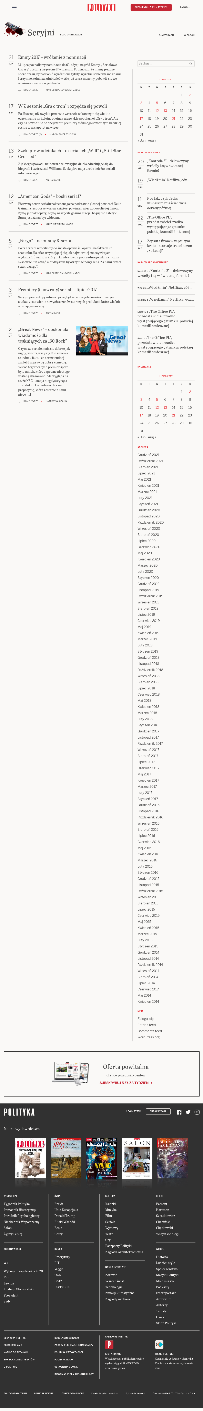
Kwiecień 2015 (148, 930)
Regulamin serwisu (66, 1340)
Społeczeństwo (166, 1270)
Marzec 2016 (147, 862)
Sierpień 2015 (148, 905)
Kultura (110, 1198)
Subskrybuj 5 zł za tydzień (124, 1085)
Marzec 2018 (147, 715)
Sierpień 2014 (148, 979)
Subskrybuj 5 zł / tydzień (151, 7)
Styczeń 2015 (148, 948)
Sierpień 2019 (148, 610)
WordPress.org (149, 1039)
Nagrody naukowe (118, 1300)
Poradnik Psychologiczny (22, 1217)
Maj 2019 (144, 629)
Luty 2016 (145, 868)
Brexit (58, 1205)
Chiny (58, 1235)
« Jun (141, 142)
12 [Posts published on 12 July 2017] (157, 113)
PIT (57, 1264)
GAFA (58, 1282)
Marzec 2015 (147, 936)
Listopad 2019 (148, 592)
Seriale (110, 1223)
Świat (58, 1198)
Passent (161, 1205)
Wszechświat (114, 1282)
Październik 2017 (150, 745)
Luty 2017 (145, 794)
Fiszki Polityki (164, 1356)
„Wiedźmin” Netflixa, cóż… (170, 289)
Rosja (58, 1229)
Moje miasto (165, 1282)
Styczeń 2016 (148, 874)
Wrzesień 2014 (148, 973)
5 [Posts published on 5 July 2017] (157, 105)
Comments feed (150, 1033)
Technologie (114, 1289)
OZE (57, 1276)
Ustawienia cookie (66, 1369)
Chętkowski (164, 1229)
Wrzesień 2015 (148, 899)
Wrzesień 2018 (149, 678)
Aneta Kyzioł (53, 182)
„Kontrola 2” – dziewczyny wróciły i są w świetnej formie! (165, 275)
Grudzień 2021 (148, 457)
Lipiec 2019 (146, 616)
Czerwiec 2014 (149, 991)
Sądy (7, 1303)
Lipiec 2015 (146, 911)
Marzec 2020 (148, 567)
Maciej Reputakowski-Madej (63, 92)
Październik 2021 (150, 463)
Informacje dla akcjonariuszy (74, 1376)
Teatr (109, 1235)
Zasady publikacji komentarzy (73, 1347)
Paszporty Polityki (118, 1247)
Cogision (103, 1395)
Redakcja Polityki (15, 1340)
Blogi (159, 1198)
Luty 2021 (145, 500)
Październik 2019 (150, 598)
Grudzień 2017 (148, 733)
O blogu (189, 37)
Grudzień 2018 (149, 659)
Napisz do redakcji (16, 1354)
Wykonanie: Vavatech (135, 1395)
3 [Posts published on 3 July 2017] (141, 105)
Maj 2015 (144, 923)
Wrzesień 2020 (149, 530)
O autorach (166, 37)
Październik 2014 (150, 966)
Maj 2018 (144, 702)
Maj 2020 (145, 555)
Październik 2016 (150, 819)
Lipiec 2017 (146, 764)
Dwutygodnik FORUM (15, 1395)
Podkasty (162, 1289)
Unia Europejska (66, 1211)
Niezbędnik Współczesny (21, 1223)
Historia (162, 1258)
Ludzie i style (165, 1264)
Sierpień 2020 (148, 536)
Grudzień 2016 (149, 807)
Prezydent (11, 1297)
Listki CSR (61, 1289)
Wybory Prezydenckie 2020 (23, 1273)
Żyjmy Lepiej (13, 1235)
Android (116, 1356)
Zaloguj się (146, 1020)
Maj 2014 (144, 997)
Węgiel (59, 1270)
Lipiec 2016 (146, 837)
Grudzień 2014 (148, 954)
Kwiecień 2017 (148, 782)
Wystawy (111, 1229)
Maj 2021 (144, 481)
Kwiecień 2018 (148, 708)
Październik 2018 (150, 672)
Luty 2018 (145, 721)
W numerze (11, 1198)
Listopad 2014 (148, 960)
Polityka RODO (63, 1361)
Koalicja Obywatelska (19, 1291)
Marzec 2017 (147, 788)
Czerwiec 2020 (149, 549)
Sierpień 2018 (148, 684)
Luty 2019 (145, 647)
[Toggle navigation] (14, 7)
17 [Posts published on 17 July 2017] (141, 121)
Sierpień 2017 (148, 758)
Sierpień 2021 (148, 469)
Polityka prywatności (68, 1354)
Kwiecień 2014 (148, 1003)
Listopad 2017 (148, 739)
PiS (6, 1279)
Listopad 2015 (148, 887)
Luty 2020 (145, 573)
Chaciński (163, 1223)
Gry (108, 1241)
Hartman (162, 1211)
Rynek (58, 1251)
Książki (110, 1205)
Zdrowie (111, 1276)
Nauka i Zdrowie (115, 1269)
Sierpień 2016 (148, 831)
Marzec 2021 (147, 493)
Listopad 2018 (148, 665)
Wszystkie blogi (167, 1235)
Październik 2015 (150, 893)
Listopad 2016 (148, 813)
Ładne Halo (113, 1395)
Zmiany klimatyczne (119, 1294)
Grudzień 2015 (148, 880)
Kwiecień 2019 (148, 635)
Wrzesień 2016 (149, 825)
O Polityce (10, 1369)
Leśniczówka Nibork (72, 1395)
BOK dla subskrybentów (19, 1361)
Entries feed (147, 1027)
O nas (160, 1319)
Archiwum (163, 1300)
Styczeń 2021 (148, 506)
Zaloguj (185, 7)
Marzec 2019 (147, 641)
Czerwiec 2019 (149, 622)
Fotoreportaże (166, 1294)
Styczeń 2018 (148, 727)
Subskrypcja (158, 1113)
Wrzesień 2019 (149, 604)
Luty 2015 (145, 942)
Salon (8, 1229)
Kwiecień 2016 (148, 856)
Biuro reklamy (13, 1347)
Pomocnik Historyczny (20, 1211)
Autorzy (162, 1307)
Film (108, 1217)
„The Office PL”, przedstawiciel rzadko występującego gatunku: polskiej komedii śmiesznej (165, 320)
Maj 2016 (144, 850)
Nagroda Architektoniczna (124, 1253)
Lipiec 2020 (147, 543)
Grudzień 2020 (149, 512)
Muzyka (111, 1211)
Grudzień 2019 (149, 586)
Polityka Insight (43, 1395)
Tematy (161, 1312)
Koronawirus (12, 1251)
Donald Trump (64, 1217)
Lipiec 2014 (146, 985)
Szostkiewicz (165, 1217)
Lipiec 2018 (146, 690)
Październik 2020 (151, 524)
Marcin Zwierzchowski (63, 136)
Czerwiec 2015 (149, 917)
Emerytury (62, 1258)
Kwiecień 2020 (149, 561)
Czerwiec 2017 (149, 770)
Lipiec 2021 (146, 475)
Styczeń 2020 (148, 579)
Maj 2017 (144, 776)
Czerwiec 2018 (149, 696)
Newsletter (133, 1113)
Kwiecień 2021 (148, 487)
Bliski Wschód (64, 1223)
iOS (107, 1356)
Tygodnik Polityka (17, 1205)
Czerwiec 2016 (149, 844)
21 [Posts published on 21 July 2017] (173, 121)
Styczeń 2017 (148, 801)
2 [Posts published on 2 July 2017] (190, 97)
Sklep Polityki (166, 1325)
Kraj (6, 1265)
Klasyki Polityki (167, 1276)
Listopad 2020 (149, 518)
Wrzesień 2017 (148, 751)
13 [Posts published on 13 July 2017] (165, 113)
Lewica (9, 1285)
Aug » (152, 142)
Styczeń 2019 (148, 653)
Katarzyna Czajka (57, 403)
